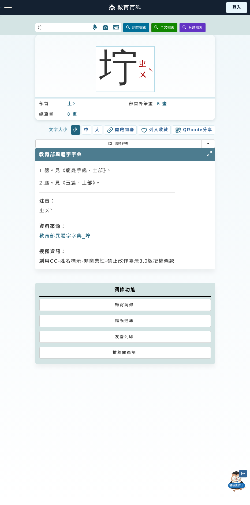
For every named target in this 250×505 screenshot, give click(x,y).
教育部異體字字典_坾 (65, 236)
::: (2, 16)
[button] (95, 27)
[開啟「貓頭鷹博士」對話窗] (236, 481)
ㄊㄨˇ (73, 104)
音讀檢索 (192, 27)
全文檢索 (164, 27)
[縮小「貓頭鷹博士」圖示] (243, 473)
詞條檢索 (136, 27)
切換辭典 (118, 144)
